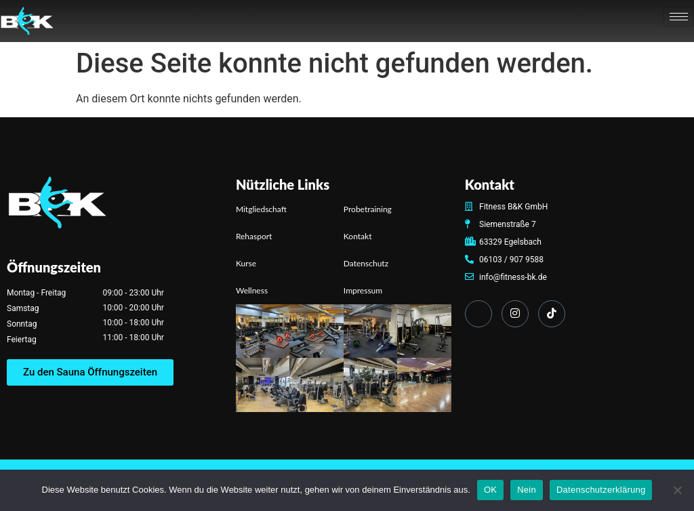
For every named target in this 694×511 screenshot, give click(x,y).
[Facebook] (478, 313)
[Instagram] (515, 313)
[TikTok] (551, 313)
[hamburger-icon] (679, 16)
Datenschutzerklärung (600, 490)
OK (490, 490)
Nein (526, 490)
